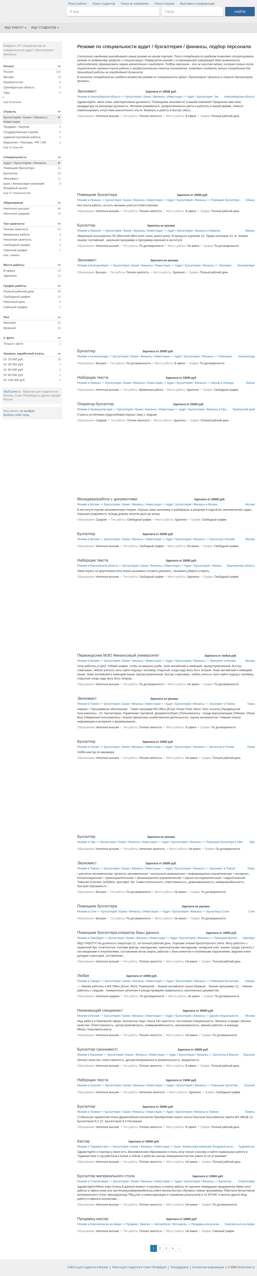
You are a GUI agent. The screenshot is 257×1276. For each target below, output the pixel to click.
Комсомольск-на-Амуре (240, 1224)
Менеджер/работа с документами (107, 499)
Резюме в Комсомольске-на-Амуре (99, 1224)
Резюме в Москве (88, 504)
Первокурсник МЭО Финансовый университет (118, 655)
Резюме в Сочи (86, 911)
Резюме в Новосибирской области (99, 96)
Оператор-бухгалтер (95, 404)
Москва (250, 504)
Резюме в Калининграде (92, 356)
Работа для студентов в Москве (88, 1267)
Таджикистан (246, 1146)
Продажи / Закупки (138, 1224)
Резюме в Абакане (89, 200)
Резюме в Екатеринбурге (93, 265)
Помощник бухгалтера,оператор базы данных (118, 932)
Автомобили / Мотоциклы (171, 1224)
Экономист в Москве (223, 660)
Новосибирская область (239, 96)
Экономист (87, 91)
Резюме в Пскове (88, 747)
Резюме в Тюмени (88, 1111)
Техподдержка (179, 1267)
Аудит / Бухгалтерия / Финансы (206, 96)
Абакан (250, 200)
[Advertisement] (32, 493)
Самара (250, 981)
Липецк (250, 383)
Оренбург (249, 938)
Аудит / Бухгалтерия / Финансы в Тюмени (192, 1111)
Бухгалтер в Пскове (221, 747)
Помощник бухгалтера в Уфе (224, 842)
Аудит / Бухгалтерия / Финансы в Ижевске (193, 230)
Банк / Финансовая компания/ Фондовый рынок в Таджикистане (214, 1146)
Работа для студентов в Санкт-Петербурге (139, 1267)
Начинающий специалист (100, 1010)
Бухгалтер (86, 225)
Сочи (251, 911)
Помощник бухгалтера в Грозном (232, 1085)
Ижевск (250, 230)
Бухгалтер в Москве (222, 539)
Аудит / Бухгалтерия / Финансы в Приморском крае (211, 409)
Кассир (83, 1141)
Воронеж (249, 1054)
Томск (251, 703)
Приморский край (244, 409)
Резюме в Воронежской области (97, 565)
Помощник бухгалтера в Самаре (230, 981)
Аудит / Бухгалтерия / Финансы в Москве (191, 504)
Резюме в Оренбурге (90, 938)
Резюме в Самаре (88, 981)
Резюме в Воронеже (90, 1054)
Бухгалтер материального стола (106, 1176)
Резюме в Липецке (89, 383)
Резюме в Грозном (89, 1085)
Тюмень (250, 1111)
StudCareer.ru (12, 391)
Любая (83, 975)
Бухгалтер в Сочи (218, 911)
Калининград (246, 356)
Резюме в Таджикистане (92, 1146)
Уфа (252, 842)
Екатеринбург (246, 265)
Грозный (249, 1085)
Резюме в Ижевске (89, 230)
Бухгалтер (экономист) (97, 1049)
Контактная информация (208, 1267)
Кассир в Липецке (222, 383)
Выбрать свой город (16, 415)
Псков (251, 747)
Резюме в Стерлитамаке (92, 1181)
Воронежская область (241, 565)
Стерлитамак (246, 1181)
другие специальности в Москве (230, 1015)
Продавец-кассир (92, 1219)
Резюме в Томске (88, 703)
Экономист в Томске (222, 703)
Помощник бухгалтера (97, 194)
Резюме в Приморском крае (95, 409)
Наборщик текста (92, 377)
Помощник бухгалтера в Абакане (232, 200)
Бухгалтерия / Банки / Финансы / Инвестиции (153, 96)
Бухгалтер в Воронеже (227, 1054)
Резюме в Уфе (86, 842)
